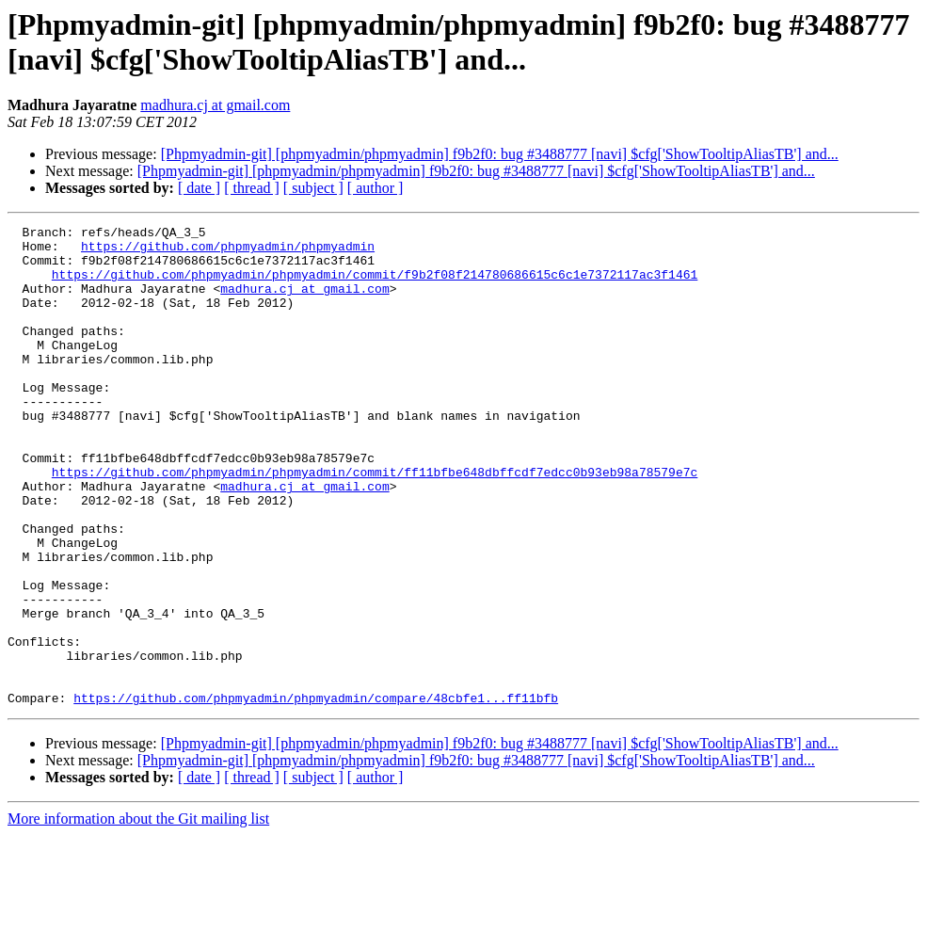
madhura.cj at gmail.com (215, 105)
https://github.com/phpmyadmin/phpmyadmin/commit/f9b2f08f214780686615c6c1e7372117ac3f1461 (374, 285)
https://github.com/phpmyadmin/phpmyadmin (228, 251)
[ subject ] (313, 188)
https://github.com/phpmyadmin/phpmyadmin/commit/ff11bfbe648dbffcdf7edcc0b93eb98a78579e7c (374, 522)
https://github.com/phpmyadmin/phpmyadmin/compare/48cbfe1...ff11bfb (315, 793)
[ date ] (199, 188)
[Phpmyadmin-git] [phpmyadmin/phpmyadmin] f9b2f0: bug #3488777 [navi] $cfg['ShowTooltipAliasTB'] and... (500, 154)
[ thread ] (252, 188)
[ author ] (375, 188)
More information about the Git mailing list (138, 915)
